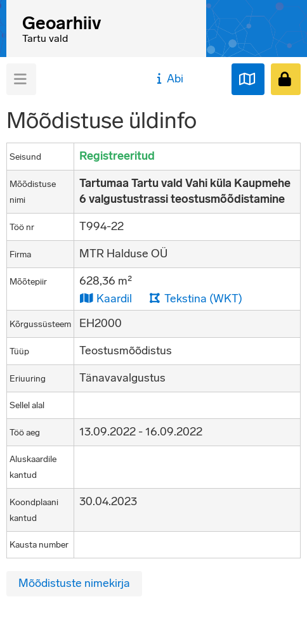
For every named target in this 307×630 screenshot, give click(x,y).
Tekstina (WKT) (195, 298)
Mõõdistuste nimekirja (74, 583)
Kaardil (105, 298)
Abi (168, 79)
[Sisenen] (286, 79)
